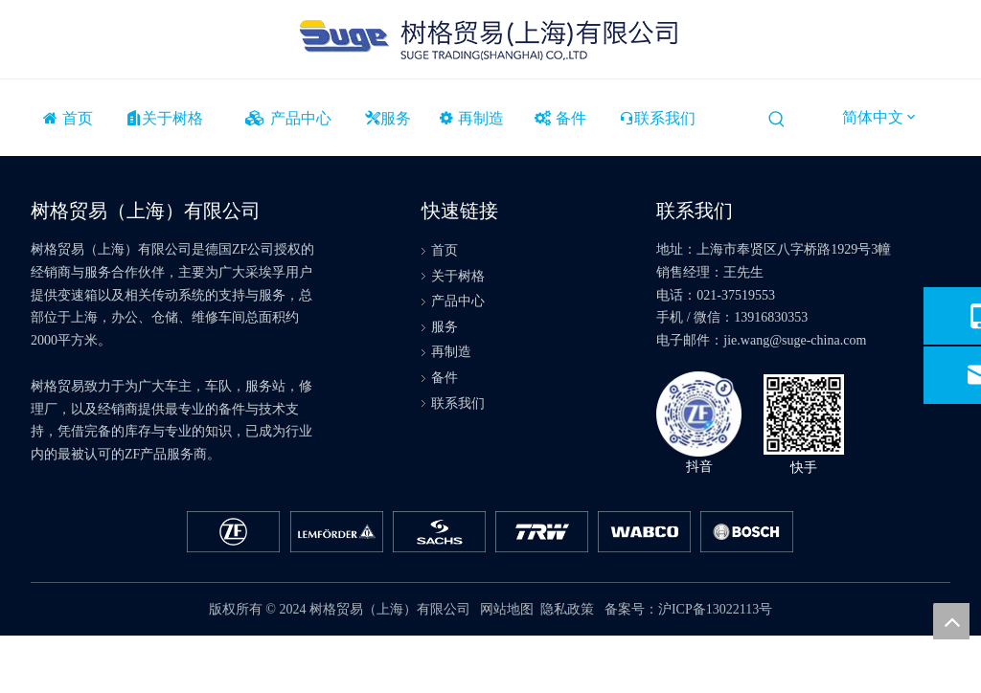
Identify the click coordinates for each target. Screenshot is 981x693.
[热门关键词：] (777, 119)
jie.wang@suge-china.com (794, 340)
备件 (444, 377)
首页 (444, 250)
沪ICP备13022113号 (715, 609)
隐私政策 (567, 609)
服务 (444, 327)
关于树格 (458, 276)
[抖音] (698, 414)
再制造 (451, 352)
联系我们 (458, 403)
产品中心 (458, 301)
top (951, 621)
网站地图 (507, 609)
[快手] (804, 414)
